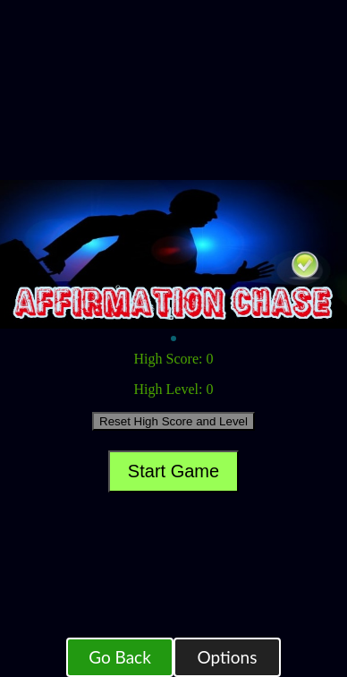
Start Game (173, 471)
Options (228, 657)
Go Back (120, 657)
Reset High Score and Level (173, 421)
